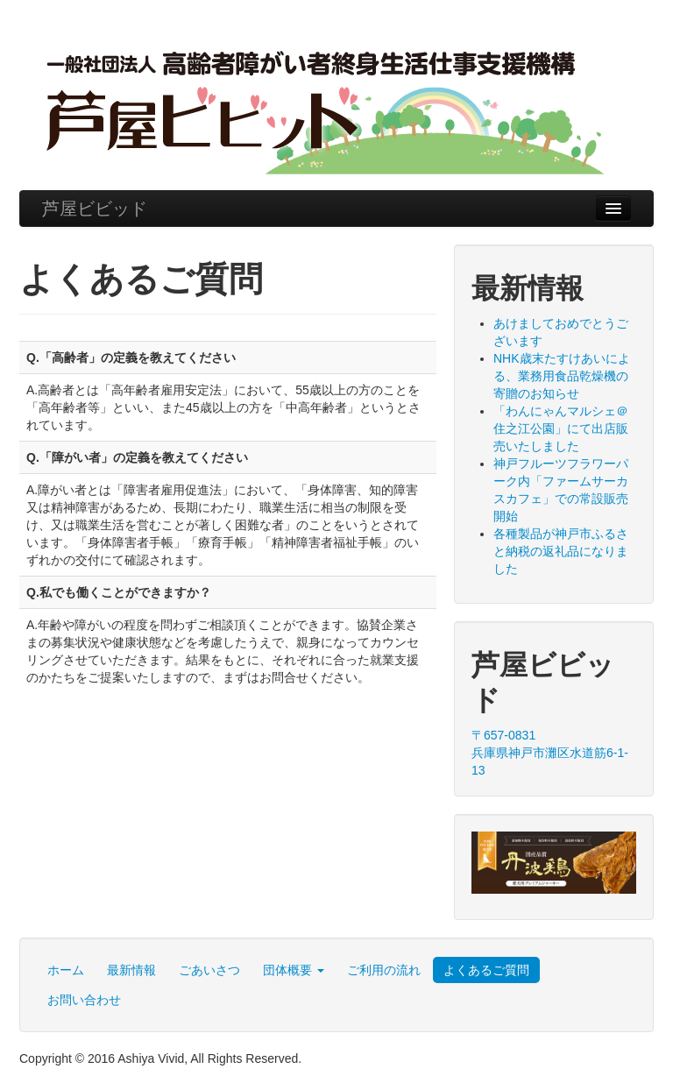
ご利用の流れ (384, 970)
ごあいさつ (209, 970)
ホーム (65, 970)
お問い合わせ (84, 1000)
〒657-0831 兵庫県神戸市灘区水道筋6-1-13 (549, 752)
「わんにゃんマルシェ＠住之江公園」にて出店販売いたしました (560, 428)
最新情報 (131, 970)
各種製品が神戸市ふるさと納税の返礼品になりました (560, 551)
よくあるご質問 (486, 970)
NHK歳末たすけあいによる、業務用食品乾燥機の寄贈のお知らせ (561, 375)
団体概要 (293, 970)
